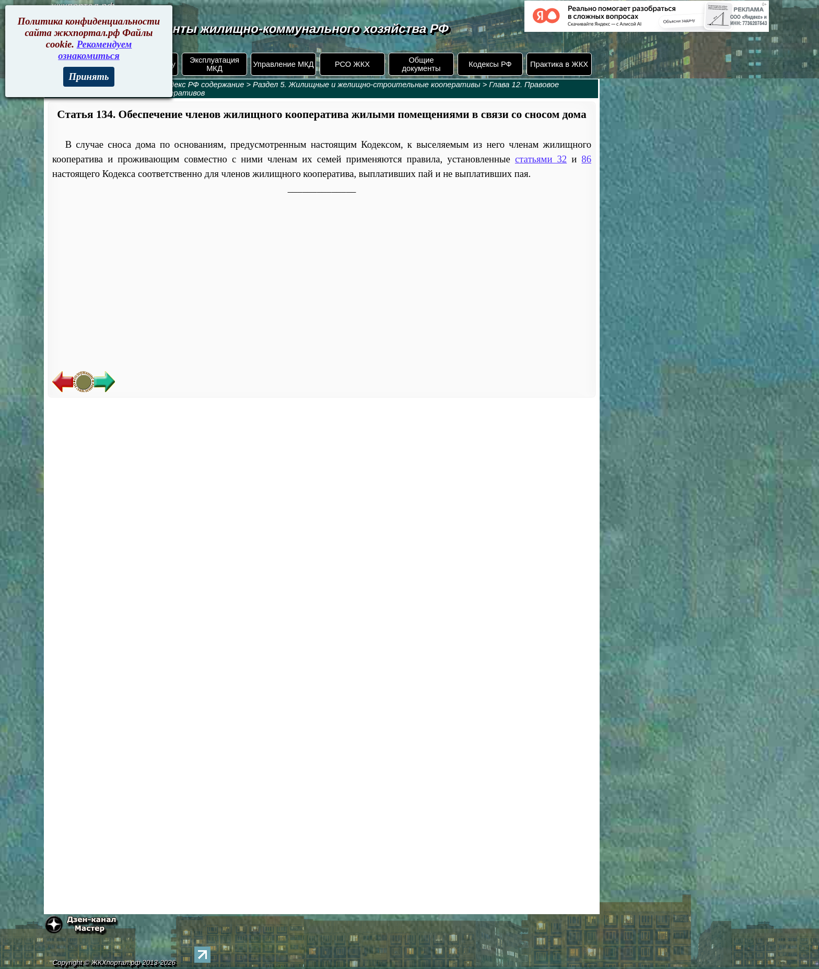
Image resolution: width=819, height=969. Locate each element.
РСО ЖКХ (352, 64)
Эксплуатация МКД (214, 64)
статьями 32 (541, 158)
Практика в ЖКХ (559, 64)
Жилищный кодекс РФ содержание (182, 84)
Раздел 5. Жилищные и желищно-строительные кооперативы (367, 84)
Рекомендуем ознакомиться (95, 50)
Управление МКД (283, 64)
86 (586, 158)
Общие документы (421, 64)
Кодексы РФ (490, 64)
